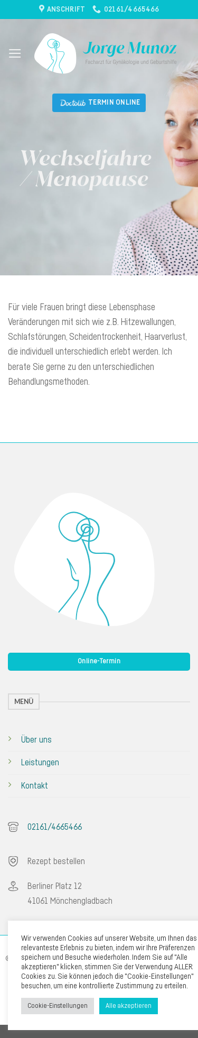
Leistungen (40, 762)
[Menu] (15, 53)
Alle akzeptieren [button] (129, 1006)
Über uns (36, 740)
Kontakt (34, 786)
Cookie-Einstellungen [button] (57, 1006)
